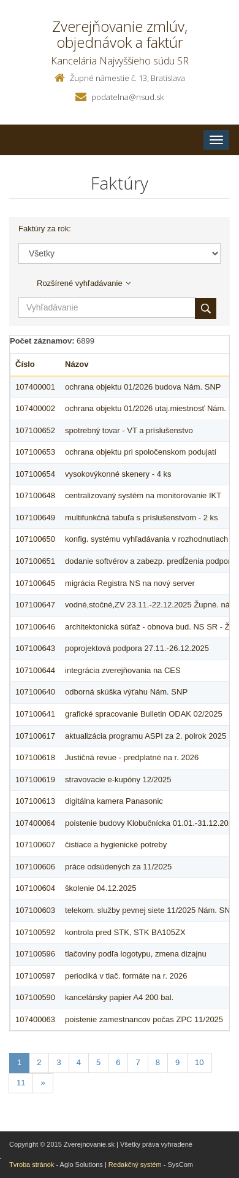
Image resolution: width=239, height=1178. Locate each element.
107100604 (35, 888)
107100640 (35, 691)
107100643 (35, 648)
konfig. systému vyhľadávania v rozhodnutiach (146, 539)
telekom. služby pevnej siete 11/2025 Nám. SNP (150, 910)
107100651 (35, 561)
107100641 (35, 713)
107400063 (35, 1019)
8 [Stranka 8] (158, 1062)
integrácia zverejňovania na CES (123, 670)
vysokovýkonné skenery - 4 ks (118, 474)
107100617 (35, 736)
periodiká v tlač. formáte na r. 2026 (126, 975)
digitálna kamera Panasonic (114, 801)
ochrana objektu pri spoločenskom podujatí (140, 451)
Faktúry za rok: (44, 228)
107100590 (35, 997)
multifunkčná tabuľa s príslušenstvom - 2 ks (141, 517)
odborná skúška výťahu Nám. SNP (126, 691)
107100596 (35, 953)
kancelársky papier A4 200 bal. (119, 997)
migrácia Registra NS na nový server (130, 583)
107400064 (35, 823)
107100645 (35, 583)
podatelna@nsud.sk (127, 96)
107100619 (35, 779)
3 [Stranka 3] (58, 1062)
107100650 (35, 539)
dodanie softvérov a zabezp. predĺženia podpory (150, 561)
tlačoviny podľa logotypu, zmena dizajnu (136, 953)
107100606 (35, 866)
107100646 (35, 626)
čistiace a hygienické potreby (116, 844)
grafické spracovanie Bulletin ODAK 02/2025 (143, 713)
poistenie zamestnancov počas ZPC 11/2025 (144, 1019)
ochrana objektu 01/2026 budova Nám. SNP (143, 386)
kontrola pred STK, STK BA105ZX (125, 932)
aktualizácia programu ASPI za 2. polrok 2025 (145, 736)
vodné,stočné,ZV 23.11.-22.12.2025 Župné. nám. (151, 604)
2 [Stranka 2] (39, 1062)
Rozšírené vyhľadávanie (84, 283)
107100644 (35, 670)
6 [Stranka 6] (118, 1062)
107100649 (35, 517)
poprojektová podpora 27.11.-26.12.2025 (137, 648)
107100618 (35, 757)
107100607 (35, 844)
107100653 (35, 451)
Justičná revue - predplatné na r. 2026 (132, 757)
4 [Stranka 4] (79, 1062)
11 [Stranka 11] (21, 1082)
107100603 (35, 910)
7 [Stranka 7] (137, 1062)
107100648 (35, 495)
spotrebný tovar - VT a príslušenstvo (129, 430)
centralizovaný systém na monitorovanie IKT (143, 495)
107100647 (35, 604)
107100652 (35, 430)
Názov (76, 364)
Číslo (25, 364)
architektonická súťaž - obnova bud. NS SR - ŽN (150, 626)
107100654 (35, 474)
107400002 (35, 408)
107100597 (35, 975)
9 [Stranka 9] (177, 1062)
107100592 (35, 932)
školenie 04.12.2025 (100, 888)
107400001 (35, 386)
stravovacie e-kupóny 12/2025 (118, 779)
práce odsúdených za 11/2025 (118, 866)
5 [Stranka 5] (98, 1062)
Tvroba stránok (31, 1164)
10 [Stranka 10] (199, 1062)
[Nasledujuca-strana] (42, 1083)
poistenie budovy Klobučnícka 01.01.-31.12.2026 (151, 823)
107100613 (35, 801)
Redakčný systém (135, 1164)
